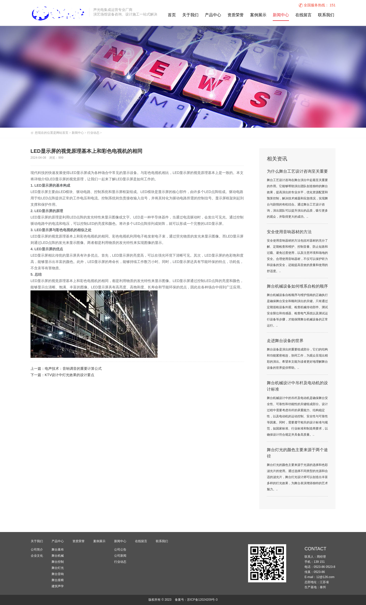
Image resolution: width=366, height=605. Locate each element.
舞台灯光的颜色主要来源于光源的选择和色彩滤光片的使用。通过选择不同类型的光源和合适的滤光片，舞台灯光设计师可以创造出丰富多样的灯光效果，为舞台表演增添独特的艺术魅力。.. (297, 477)
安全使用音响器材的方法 (289, 232)
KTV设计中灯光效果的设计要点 (69, 375)
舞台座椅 (58, 580)
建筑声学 (58, 586)
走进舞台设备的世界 (285, 341)
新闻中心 (281, 15)
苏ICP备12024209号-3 (202, 599)
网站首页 (62, 133)
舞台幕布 (58, 549)
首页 (172, 15)
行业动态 (93, 133)
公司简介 (37, 549)
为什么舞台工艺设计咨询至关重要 (297, 171)
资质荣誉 (235, 15)
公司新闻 (120, 555)
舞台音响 (58, 574)
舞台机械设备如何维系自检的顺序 (297, 286)
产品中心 (213, 15)
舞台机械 (58, 555)
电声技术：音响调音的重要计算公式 (73, 369)
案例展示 (258, 15)
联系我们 (326, 15)
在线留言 (303, 15)
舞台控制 (58, 562)
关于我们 (190, 15)
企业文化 (37, 555)
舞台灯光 (58, 568)
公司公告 (120, 549)
